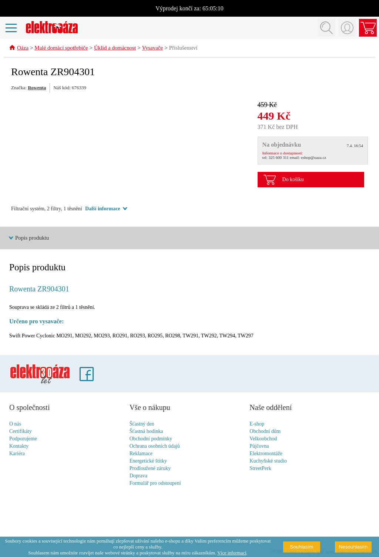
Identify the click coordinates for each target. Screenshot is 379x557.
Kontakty (18, 446)
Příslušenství (183, 48)
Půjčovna (259, 446)
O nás (15, 424)
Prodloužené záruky (150, 468)
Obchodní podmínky (151, 439)
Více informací (231, 553)
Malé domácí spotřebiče (61, 48)
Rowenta (37, 88)
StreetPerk (260, 468)
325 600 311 (278, 158)
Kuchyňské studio (268, 461)
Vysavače (152, 48)
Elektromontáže (265, 454)
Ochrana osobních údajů (155, 446)
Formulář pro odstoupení (155, 483)
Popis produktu (32, 238)
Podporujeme (23, 439)
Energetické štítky (148, 461)
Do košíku (293, 180)
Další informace (102, 209)
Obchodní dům (265, 431)
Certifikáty (20, 431)
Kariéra (17, 454)
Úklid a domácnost (115, 48)
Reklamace (141, 454)
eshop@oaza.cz (313, 158)
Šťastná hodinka (146, 431)
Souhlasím (301, 547)
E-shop (256, 424)
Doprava (138, 476)
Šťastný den (142, 424)
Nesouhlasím (353, 547)
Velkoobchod (263, 439)
